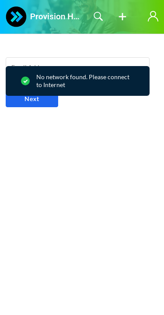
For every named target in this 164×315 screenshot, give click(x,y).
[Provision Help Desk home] (16, 16)
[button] (122, 17)
